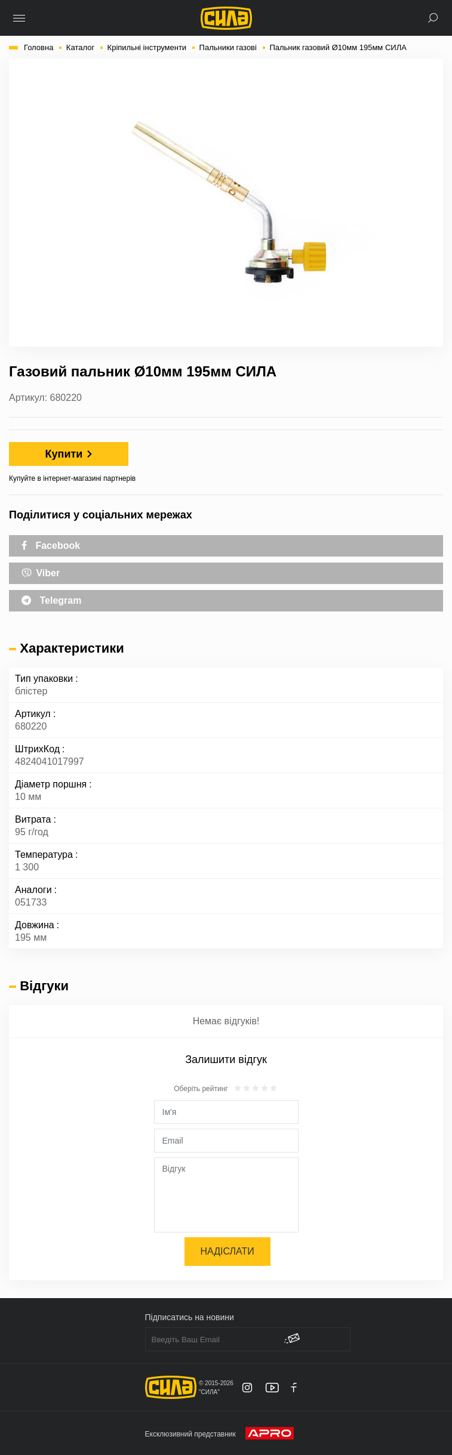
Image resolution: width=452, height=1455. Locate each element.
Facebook (50, 545)
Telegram (51, 600)
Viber (40, 572)
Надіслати (227, 1251)
